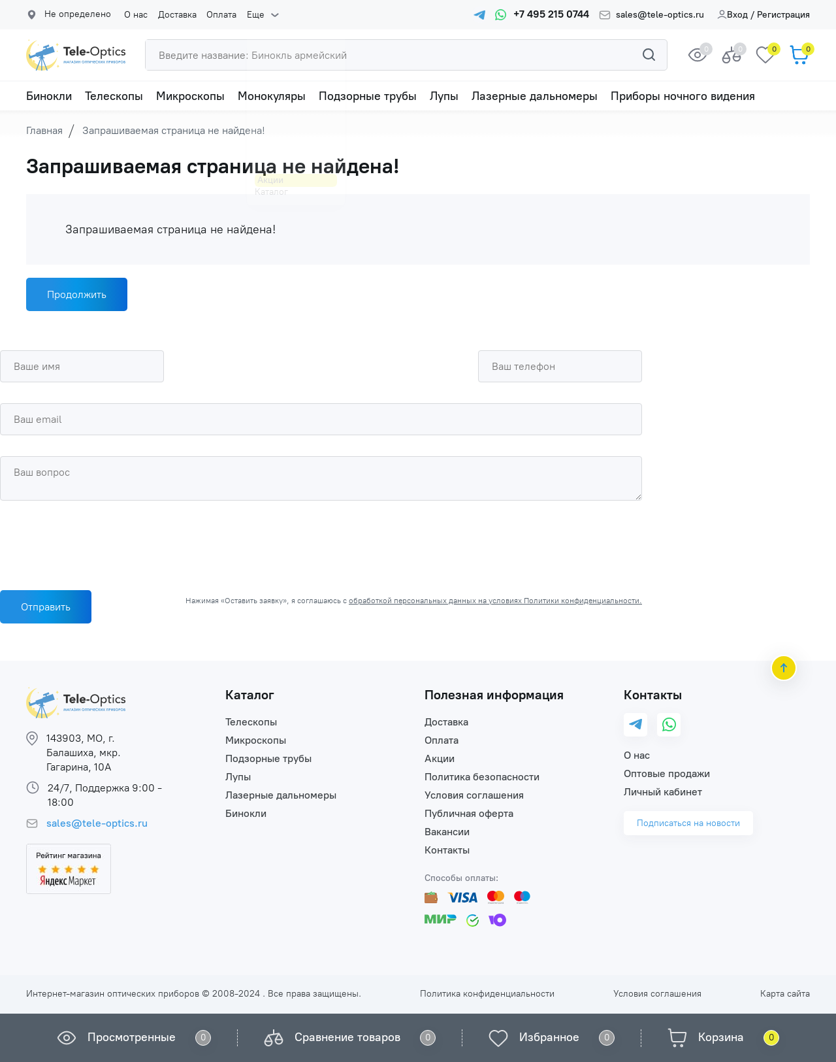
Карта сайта (785, 993)
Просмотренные (132, 1037)
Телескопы (114, 96)
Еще (254, 15)
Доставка (176, 15)
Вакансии (447, 831)
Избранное (549, 1037)
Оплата (221, 15)
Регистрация (783, 14)
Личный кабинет (663, 792)
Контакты (447, 850)
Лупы (444, 96)
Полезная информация (494, 695)
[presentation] (99, 541)
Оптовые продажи (667, 773)
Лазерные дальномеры (535, 96)
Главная (44, 130)
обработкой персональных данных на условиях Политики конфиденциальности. (495, 600)
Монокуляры (272, 96)
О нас (136, 15)
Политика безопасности (482, 777)
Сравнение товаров (347, 1037)
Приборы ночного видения (683, 96)
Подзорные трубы (368, 96)
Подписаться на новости (688, 823)
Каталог (249, 695)
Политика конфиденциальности (487, 993)
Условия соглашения (474, 795)
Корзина (721, 1037)
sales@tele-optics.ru (660, 15)
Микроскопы (190, 96)
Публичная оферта (469, 813)
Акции (440, 758)
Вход (732, 14)
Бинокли (49, 96)
